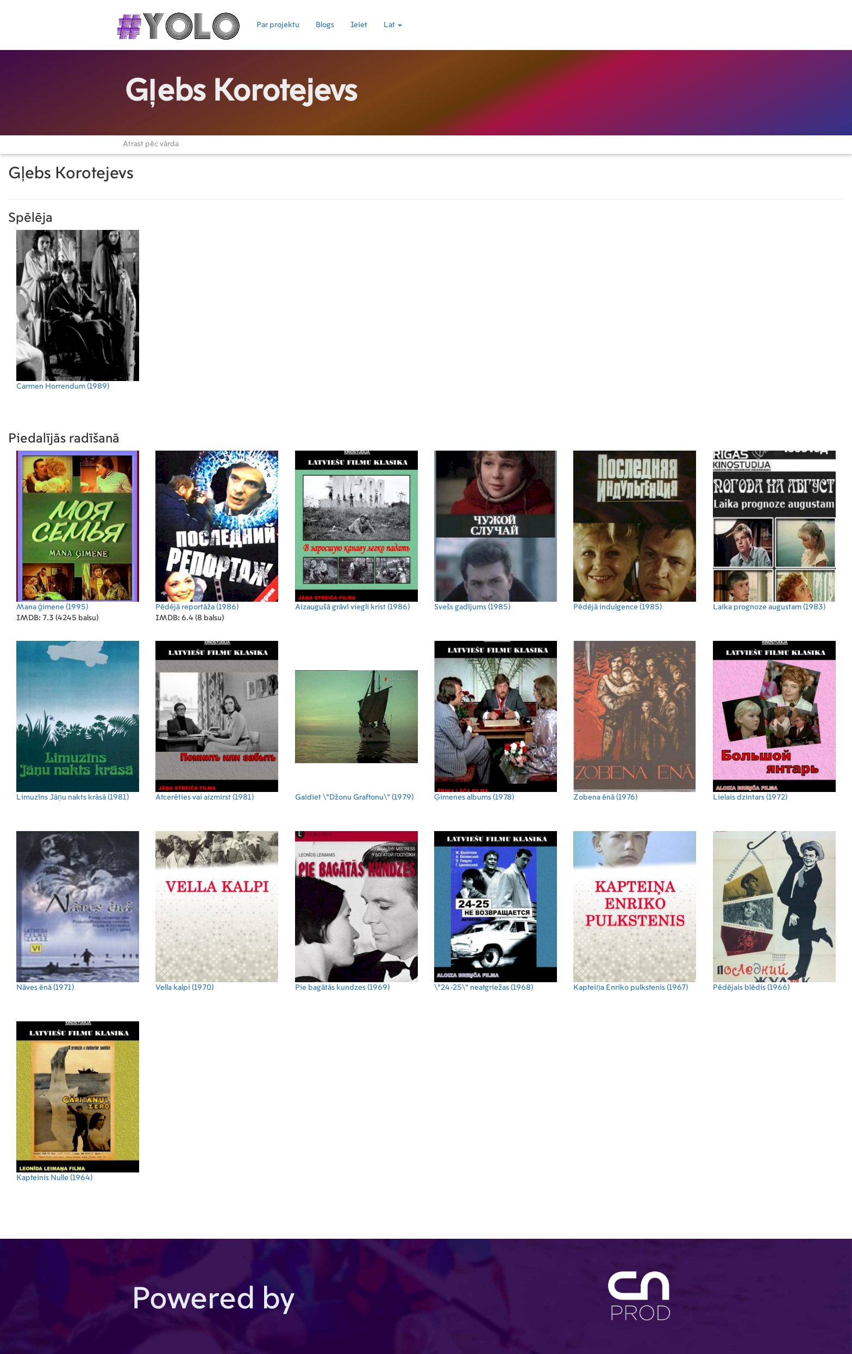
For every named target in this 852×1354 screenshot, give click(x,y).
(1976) (634, 721)
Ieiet (358, 25)
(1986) (216, 531)
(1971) (77, 911)
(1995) (77, 531)
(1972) (774, 721)
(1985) (495, 531)
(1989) (77, 310)
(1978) (495, 721)
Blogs (325, 25)
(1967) (634, 911)
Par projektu (277, 25)
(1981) (77, 721)
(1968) (495, 911)
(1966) (774, 911)
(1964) (77, 1101)
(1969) (356, 911)
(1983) (774, 531)
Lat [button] (393, 25)
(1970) (216, 911)
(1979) (356, 721)
